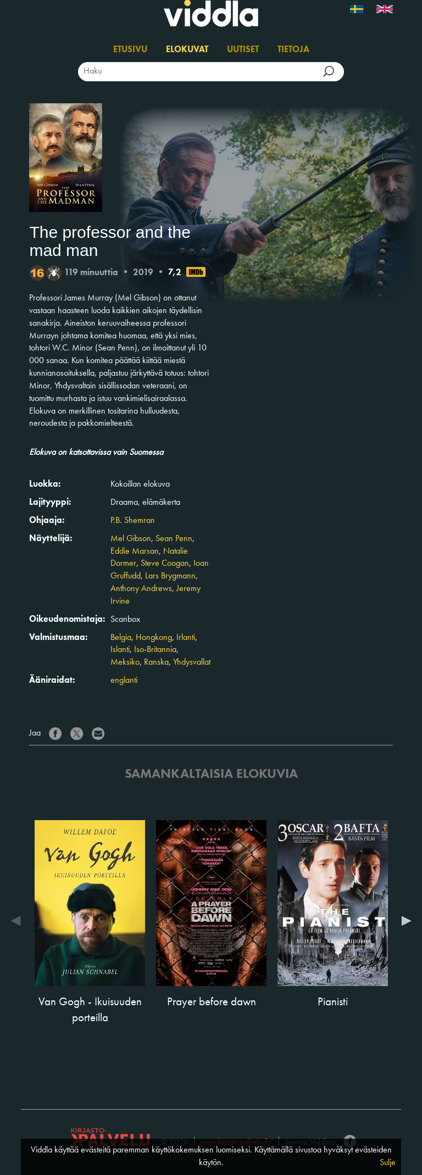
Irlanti (185, 637)
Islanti (120, 649)
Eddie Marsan (134, 551)
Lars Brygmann (170, 576)
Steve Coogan (165, 563)
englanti (123, 680)
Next (404, 921)
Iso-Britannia (155, 649)
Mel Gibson (130, 538)
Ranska (156, 662)
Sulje (388, 1163)
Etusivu (130, 50)
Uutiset (243, 50)
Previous (18, 921)
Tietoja (293, 50)
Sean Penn (174, 538)
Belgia (120, 637)
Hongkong (154, 637)
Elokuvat (187, 50)
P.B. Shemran (132, 520)
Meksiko (125, 662)
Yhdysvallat (191, 662)
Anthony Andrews (141, 588)
